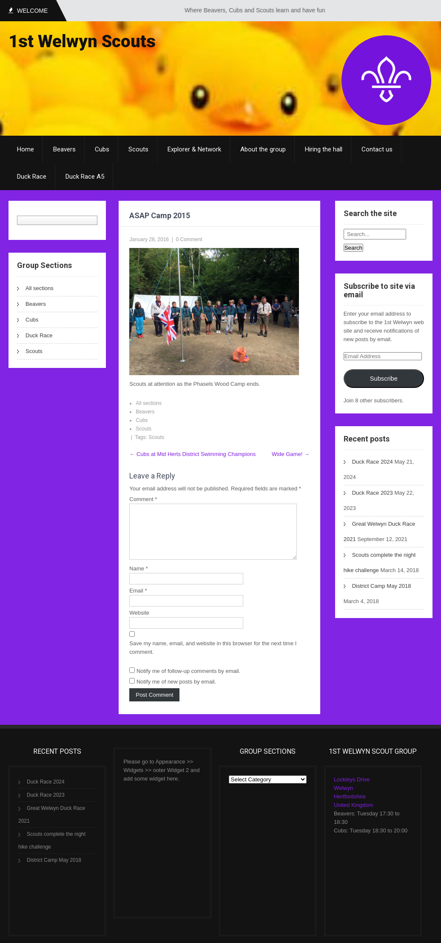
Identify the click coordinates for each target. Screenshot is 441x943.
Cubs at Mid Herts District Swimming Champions (192, 454)
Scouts (138, 149)
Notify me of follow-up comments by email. (188, 681)
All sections (40, 288)
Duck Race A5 (84, 176)
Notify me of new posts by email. (176, 692)
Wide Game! (291, 454)
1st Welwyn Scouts (82, 41)
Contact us (377, 149)
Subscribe (384, 378)
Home (25, 149)
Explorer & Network (194, 149)
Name (138, 578)
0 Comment (189, 239)
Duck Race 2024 (372, 462)
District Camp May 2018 (381, 586)
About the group (263, 149)
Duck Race (31, 176)
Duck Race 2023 (372, 493)
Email (138, 601)
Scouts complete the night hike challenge (51, 850)
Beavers (64, 149)
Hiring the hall (323, 149)
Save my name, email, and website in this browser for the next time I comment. (212, 657)
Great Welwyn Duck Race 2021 (51, 824)
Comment (143, 499)
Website (139, 623)
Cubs (102, 149)
